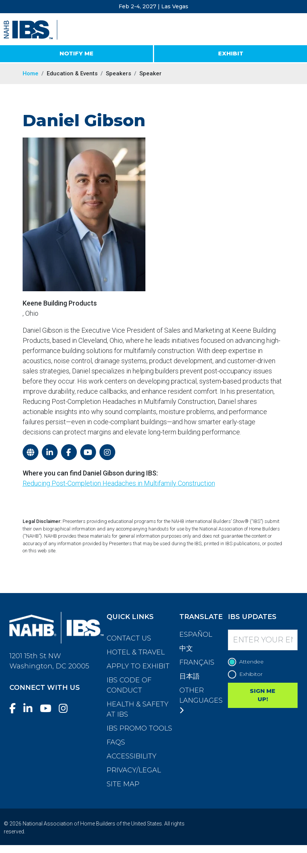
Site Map (123, 784)
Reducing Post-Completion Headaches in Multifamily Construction (119, 483)
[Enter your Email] (263, 640)
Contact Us (129, 638)
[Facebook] (15, 708)
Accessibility (131, 756)
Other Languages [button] (201, 700)
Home (30, 73)
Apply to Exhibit (138, 666)
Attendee (247, 662)
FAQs (116, 742)
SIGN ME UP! (262, 695)
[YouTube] (48, 708)
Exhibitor (247, 674)
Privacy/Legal (134, 770)
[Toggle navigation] (294, 30)
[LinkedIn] (30, 708)
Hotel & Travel (136, 652)
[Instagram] (66, 708)
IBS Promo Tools (139, 728)
